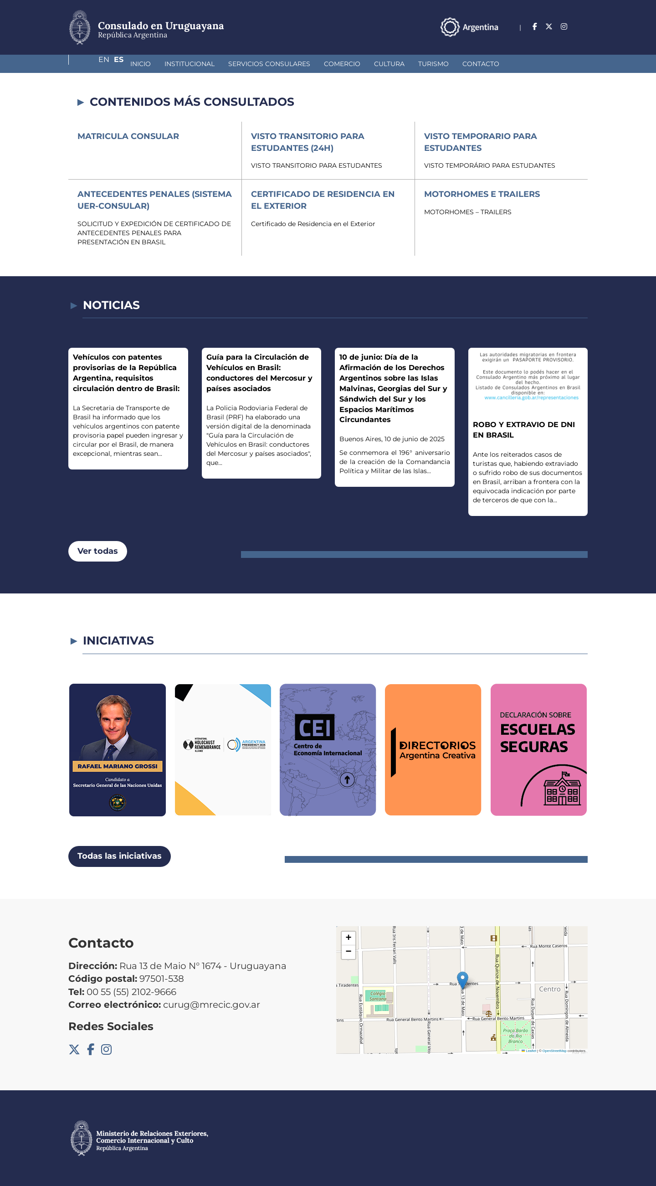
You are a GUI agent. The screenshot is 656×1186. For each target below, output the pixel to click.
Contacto (432, 64)
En (564, 26)
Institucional (141, 64)
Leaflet (529, 1051)
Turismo (385, 64)
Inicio (92, 64)
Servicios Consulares (221, 64)
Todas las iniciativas (119, 856)
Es (583, 26)
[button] (462, 980)
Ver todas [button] (97, 551)
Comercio (294, 64)
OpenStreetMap (555, 1051)
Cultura (341, 64)
